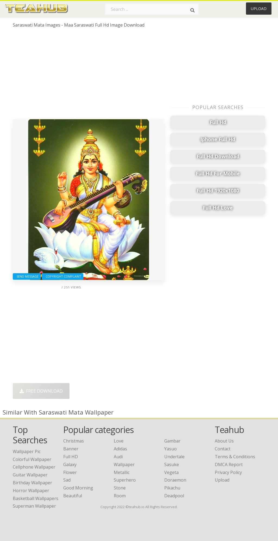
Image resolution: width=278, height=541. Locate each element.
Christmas (73, 441)
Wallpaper (124, 464)
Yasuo (170, 449)
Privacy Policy (228, 472)
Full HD (70, 457)
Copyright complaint (62, 276)
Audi (118, 457)
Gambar (172, 441)
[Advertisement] (88, 75)
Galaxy (70, 464)
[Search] (192, 10)
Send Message (27, 276)
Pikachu (172, 488)
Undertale (174, 457)
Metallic (121, 472)
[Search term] (152, 9)
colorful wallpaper (32, 459)
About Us (224, 441)
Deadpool (174, 496)
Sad (67, 480)
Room (120, 496)
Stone (120, 488)
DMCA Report (229, 464)
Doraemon (175, 480)
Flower (70, 472)
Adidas (120, 449)
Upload (259, 8)
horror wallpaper (31, 491)
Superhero (125, 480)
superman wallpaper (34, 506)
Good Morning (78, 488)
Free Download (41, 391)
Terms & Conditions (235, 457)
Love (119, 441)
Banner (70, 449)
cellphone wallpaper (34, 467)
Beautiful (72, 496)
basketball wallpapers (35, 498)
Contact (222, 449)
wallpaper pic (26, 451)
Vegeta (171, 472)
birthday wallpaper (32, 483)
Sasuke (171, 464)
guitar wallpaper (30, 475)
